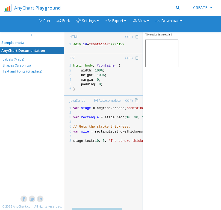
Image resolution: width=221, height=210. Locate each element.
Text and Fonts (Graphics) (22, 71)
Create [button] (202, 7)
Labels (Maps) (13, 59)
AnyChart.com (23, 206)
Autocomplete (110, 100)
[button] (140, 24)
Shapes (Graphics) (17, 65)
